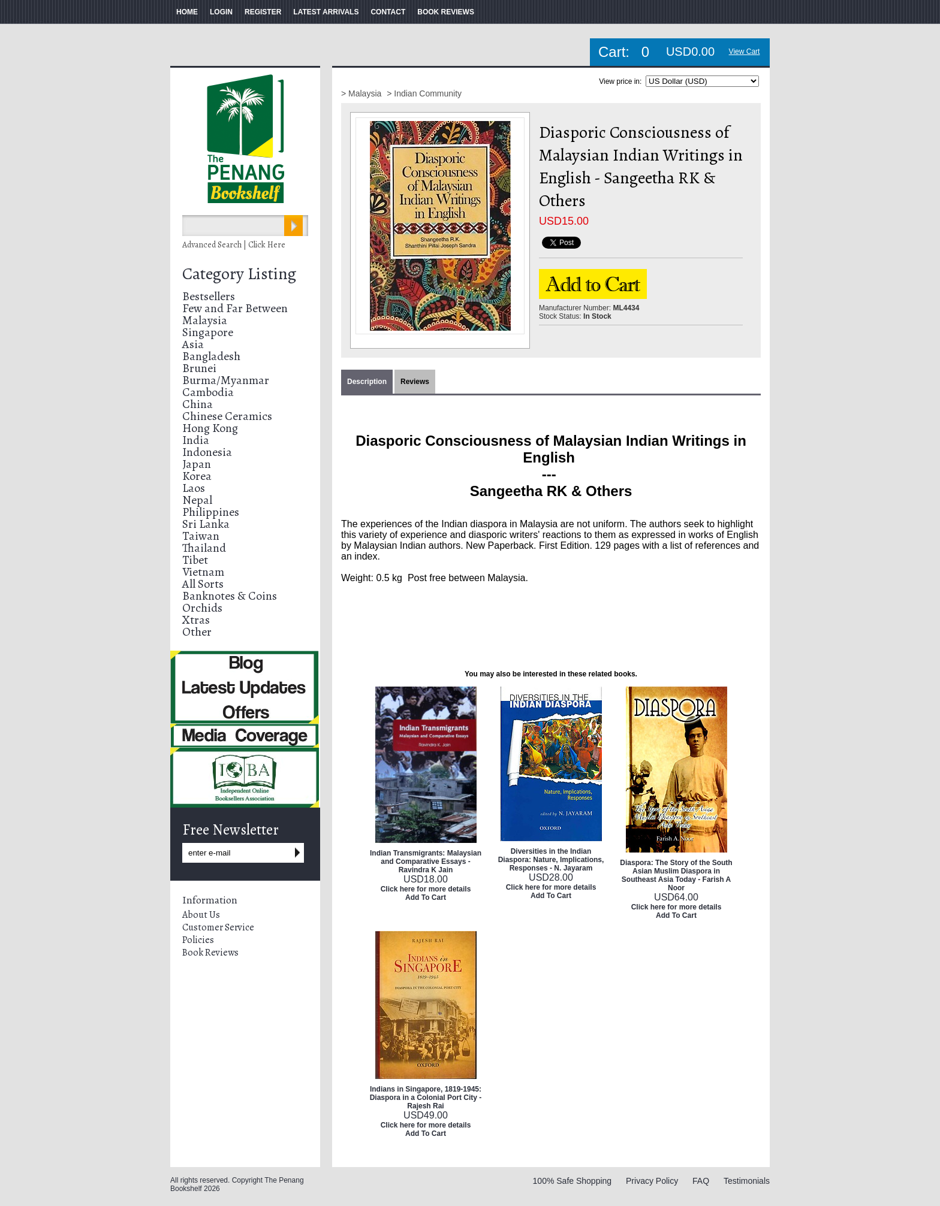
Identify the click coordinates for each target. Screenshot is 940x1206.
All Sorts (203, 584)
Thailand (204, 548)
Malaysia (204, 320)
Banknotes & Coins (229, 596)
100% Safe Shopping (572, 1181)
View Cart (744, 51)
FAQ (700, 1181)
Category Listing (239, 273)
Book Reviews (210, 952)
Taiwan (200, 536)
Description (367, 381)
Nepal (197, 500)
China (197, 404)
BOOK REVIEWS (445, 12)
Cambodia (208, 392)
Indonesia (207, 452)
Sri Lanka (206, 524)
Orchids (202, 608)
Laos (193, 488)
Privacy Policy (652, 1181)
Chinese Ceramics (227, 416)
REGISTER (263, 12)
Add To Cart (425, 897)
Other (197, 632)
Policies (198, 940)
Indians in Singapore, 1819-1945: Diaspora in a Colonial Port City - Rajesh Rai (426, 1097)
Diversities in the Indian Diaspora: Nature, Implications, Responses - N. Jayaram (551, 859)
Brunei (199, 368)
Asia (193, 344)
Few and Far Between (235, 308)
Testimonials (747, 1181)
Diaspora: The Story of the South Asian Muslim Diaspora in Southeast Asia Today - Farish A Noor (676, 875)
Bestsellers (208, 296)
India (195, 440)
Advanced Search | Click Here (233, 244)
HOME (187, 12)
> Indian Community (424, 93)
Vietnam (203, 572)
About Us (201, 914)
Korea (197, 476)
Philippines (210, 512)
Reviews (414, 381)
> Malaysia (362, 93)
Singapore (207, 332)
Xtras (196, 620)
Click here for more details (426, 889)
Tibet (195, 560)
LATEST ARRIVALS (325, 12)
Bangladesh (211, 356)
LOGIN (221, 12)
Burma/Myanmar (225, 380)
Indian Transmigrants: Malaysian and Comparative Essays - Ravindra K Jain (425, 861)
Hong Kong (210, 428)
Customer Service (218, 927)
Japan (196, 464)
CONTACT (387, 12)
